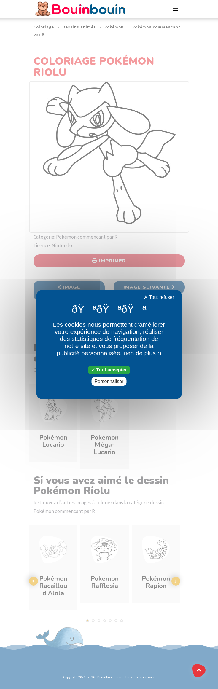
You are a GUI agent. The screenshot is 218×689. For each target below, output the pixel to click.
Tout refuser (159, 297)
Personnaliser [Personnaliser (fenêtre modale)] (109, 381)
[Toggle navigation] (175, 8)
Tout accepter (109, 369)
